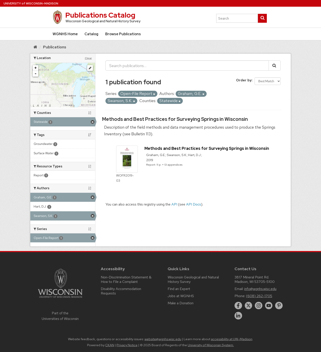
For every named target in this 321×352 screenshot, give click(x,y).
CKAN (109, 345)
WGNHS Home (65, 34)
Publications (54, 46)
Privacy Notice (127, 345)
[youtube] (269, 305)
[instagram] (258, 305)
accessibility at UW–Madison (231, 339)
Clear (88, 58)
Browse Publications (123, 34)
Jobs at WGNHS (181, 296)
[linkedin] (238, 315)
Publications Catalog (100, 15)
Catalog (91, 34)
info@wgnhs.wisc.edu (260, 288)
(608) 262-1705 (259, 296)
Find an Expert (179, 288)
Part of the (60, 316)
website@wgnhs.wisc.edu (162, 339)
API (174, 204)
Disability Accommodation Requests (121, 291)
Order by (244, 80)
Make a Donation (180, 303)
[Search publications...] (187, 65)
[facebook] (238, 305)
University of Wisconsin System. (211, 345)
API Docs (193, 204)
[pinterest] (279, 305)
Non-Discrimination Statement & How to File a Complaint (126, 279)
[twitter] (248, 305)
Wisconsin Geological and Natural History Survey (193, 279)
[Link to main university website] (60, 298)
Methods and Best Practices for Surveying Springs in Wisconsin (175, 119)
